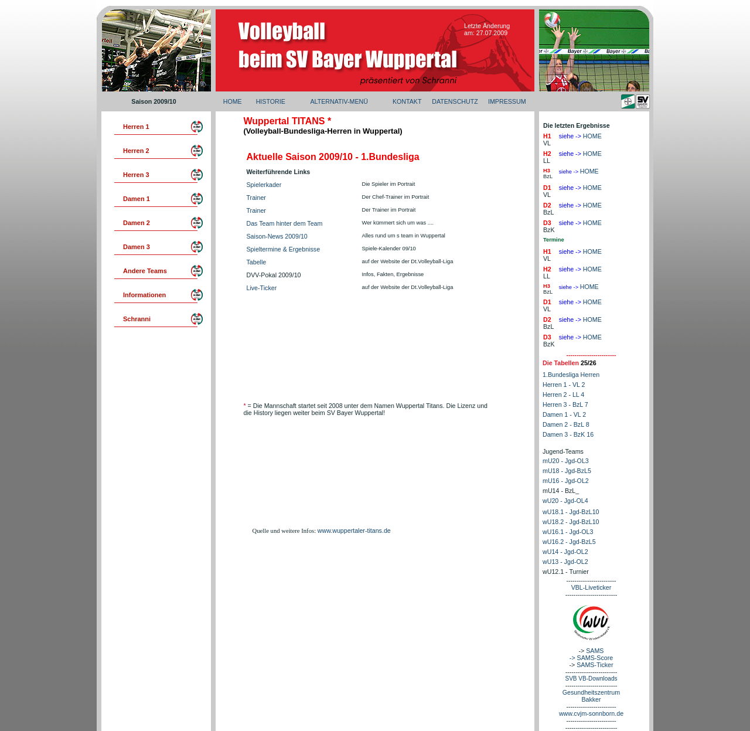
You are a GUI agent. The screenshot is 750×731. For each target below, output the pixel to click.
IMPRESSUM (507, 101)
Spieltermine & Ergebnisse (284, 249)
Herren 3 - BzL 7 (565, 404)
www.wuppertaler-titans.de (354, 530)
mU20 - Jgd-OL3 (566, 460)
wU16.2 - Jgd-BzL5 (569, 541)
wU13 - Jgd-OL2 (565, 561)
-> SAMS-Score (591, 657)
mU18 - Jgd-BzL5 (567, 470)
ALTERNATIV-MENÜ (338, 101)
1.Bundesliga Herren (571, 374)
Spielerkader (264, 184)
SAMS (595, 650)
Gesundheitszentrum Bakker (591, 696)
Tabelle (257, 262)
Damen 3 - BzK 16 (568, 434)
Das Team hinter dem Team (285, 223)
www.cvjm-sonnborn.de (591, 713)
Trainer (256, 197)
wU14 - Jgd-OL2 (565, 551)
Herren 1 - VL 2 (564, 384)
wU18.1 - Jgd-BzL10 (571, 511)
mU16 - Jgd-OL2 (566, 480)
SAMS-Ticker (595, 664)
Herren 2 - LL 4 (563, 394)
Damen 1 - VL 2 (564, 414)
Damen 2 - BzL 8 (566, 424)
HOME (232, 101)
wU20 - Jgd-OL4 (565, 500)
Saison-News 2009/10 (277, 236)
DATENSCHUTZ (455, 101)
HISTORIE (270, 101)
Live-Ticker (262, 287)
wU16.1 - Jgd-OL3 (568, 531)
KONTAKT (407, 101)
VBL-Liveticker (591, 587)
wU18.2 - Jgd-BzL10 (571, 521)
